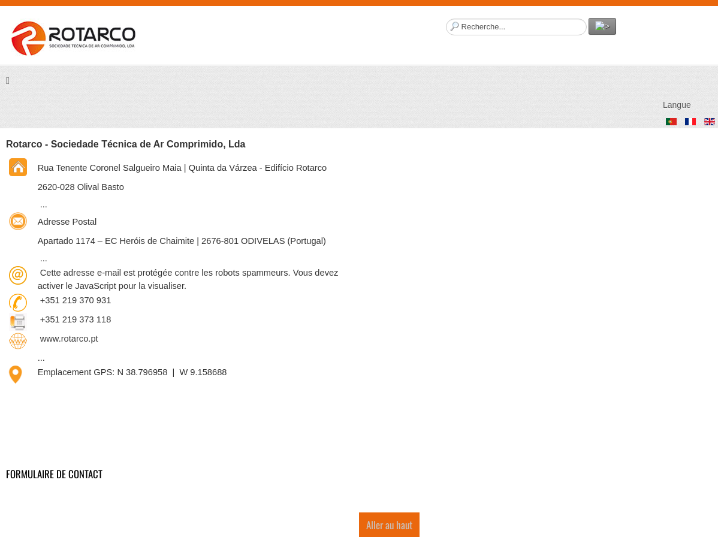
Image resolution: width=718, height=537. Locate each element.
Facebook (630, 33)
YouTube (654, 33)
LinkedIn (678, 33)
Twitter (702, 33)
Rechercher (446, 18)
